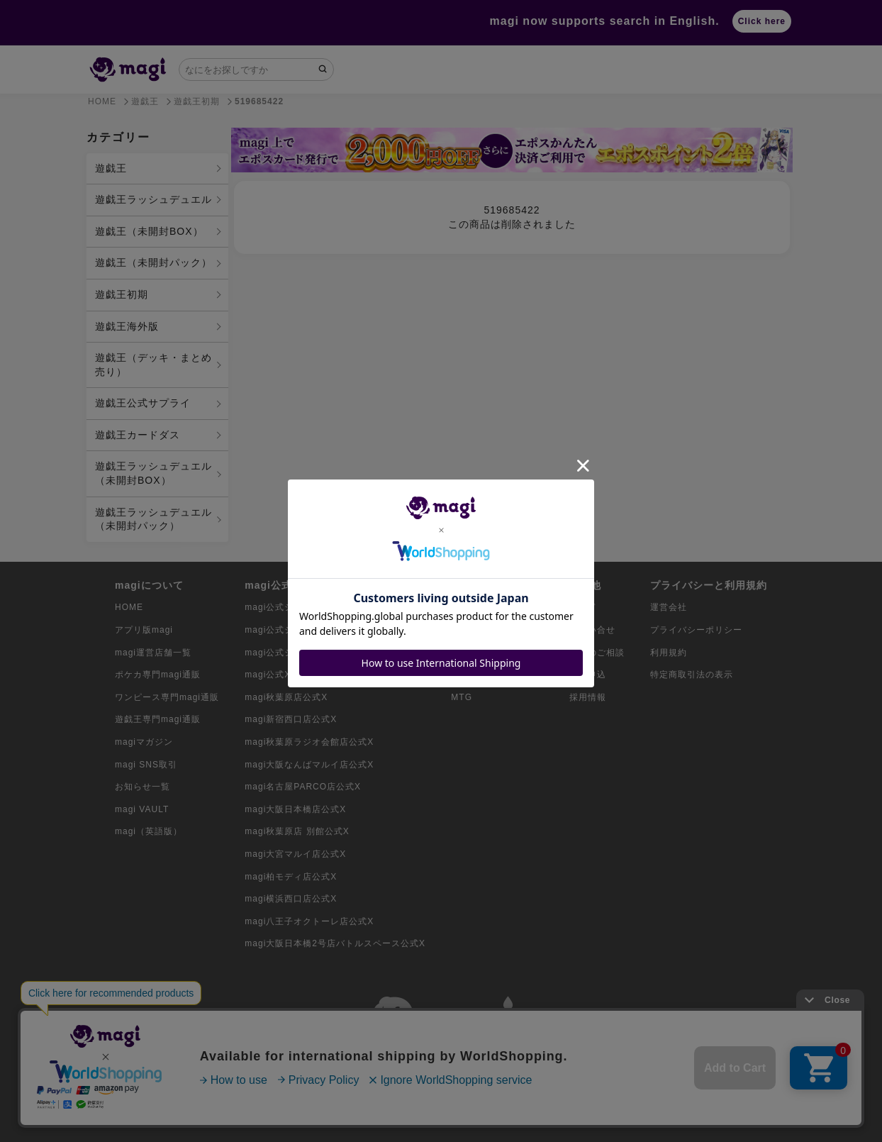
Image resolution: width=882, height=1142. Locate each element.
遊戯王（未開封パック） (153, 262)
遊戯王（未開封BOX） (149, 231)
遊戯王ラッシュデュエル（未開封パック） (153, 519)
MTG (461, 697)
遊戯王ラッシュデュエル (153, 199)
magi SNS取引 (146, 765)
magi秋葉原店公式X (286, 697)
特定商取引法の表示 (691, 675)
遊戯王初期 (121, 294)
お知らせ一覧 (142, 787)
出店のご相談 (597, 653)
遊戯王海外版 (127, 326)
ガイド (583, 607)
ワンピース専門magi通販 (167, 697)
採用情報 (587, 697)
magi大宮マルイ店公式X (295, 854)
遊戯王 (111, 168)
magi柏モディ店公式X (291, 877)
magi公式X (268, 675)
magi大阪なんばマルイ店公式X (309, 765)
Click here (762, 21)
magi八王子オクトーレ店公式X (309, 921)
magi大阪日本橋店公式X (295, 809)
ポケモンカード (483, 607)
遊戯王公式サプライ (143, 403)
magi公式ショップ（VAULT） (307, 653)
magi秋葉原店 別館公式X (297, 831)
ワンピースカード (488, 630)
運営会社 (668, 607)
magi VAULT (142, 809)
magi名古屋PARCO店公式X (303, 787)
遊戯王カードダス (137, 434)
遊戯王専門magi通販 (158, 719)
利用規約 (668, 653)
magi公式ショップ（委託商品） (310, 630)
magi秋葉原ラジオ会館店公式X (309, 742)
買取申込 (587, 675)
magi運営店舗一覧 (153, 653)
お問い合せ (592, 630)
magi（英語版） (148, 831)
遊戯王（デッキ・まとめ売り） (153, 364)
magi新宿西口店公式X (291, 719)
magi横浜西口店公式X (291, 899)
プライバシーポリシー (696, 630)
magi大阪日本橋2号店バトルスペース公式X (335, 943)
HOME (129, 607)
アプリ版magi (144, 630)
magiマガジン (144, 742)
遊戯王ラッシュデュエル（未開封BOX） (153, 473)
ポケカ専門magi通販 (158, 675)
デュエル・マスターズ (497, 675)
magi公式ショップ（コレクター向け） (324, 607)
